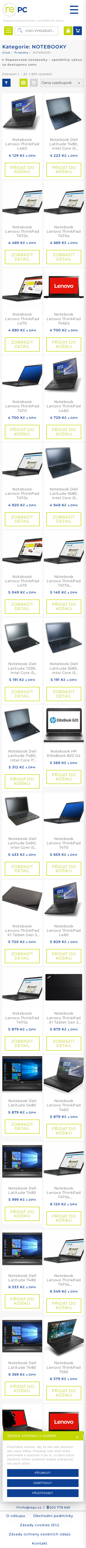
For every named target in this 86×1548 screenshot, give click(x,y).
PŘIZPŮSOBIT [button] (42, 1494)
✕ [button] (77, 1438)
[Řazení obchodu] (62, 83)
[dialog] (43, 1467)
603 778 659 (60, 1507)
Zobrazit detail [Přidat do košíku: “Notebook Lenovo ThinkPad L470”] (22, 344)
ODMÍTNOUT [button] (42, 1484)
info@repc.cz (30, 1507)
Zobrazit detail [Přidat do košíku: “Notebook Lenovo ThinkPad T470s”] (22, 256)
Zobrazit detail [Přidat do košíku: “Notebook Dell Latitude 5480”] (22, 1126)
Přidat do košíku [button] (22, 169)
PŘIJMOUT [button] (43, 1473)
